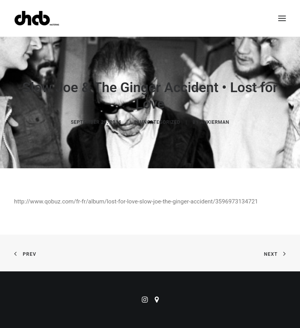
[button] (282, 18)
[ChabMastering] (36, 18)
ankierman (214, 122)
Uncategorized (160, 122)
